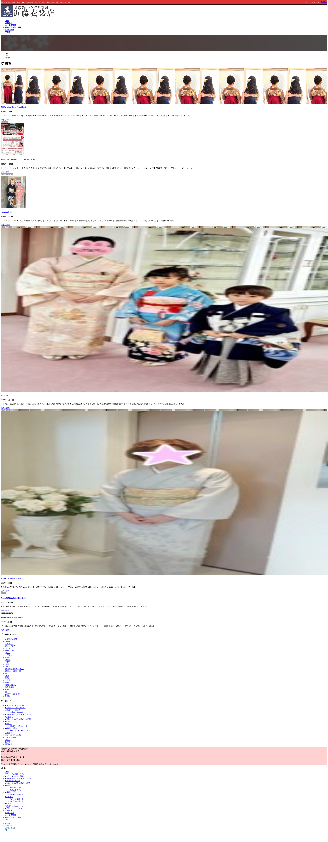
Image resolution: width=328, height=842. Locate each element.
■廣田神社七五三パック (14, 806)
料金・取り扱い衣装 (13, 735)
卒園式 (7, 657)
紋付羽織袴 (9, 687)
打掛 (7, 676)
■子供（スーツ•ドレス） (19, 730)
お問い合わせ (10, 828)
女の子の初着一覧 (17, 801)
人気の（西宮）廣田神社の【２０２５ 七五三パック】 (18, 159)
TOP (7, 772)
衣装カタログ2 (15, 790)
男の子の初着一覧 (17, 799)
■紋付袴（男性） (12, 728)
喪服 (7, 664)
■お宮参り (9, 717)
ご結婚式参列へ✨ (7, 212)
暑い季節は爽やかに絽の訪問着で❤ (12, 617)
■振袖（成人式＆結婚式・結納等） (18, 719)
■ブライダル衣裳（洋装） (15, 708)
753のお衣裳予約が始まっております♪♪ (13, 598)
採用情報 (8, 744)
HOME (7, 823)
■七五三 (8, 724)
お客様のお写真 (11, 639)
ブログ (7, 740)
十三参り (8, 655)
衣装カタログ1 (15, 788)
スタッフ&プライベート (14, 646)
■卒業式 (8, 721)
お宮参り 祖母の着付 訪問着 (11, 578)
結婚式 (7, 689)
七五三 (7, 653)
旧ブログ (8, 742)
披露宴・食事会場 (17, 712)
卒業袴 (7, 662)
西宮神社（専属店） (13, 694)
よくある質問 (10, 737)
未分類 (7, 680)
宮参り (7, 666)
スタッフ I (9, 644)
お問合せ (324, 2)
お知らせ (8, 641)
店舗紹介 (8, 826)
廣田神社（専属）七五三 (14, 669)
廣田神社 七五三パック (18, 726)
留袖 (7, 682)
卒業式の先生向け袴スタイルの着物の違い (14, 107)
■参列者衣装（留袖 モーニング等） (19, 714)
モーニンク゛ (10, 650)
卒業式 (7, 660)
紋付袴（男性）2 (16, 794)
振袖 (7, 678)
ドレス (7, 648)
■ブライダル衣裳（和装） (15, 705)
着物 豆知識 (10, 685)
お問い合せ (9, 813)
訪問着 (7, 696)
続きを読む (5, 120)
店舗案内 (8, 733)
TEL (6, 830)
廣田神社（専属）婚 (13, 671)
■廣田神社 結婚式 (12, 710)
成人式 (7, 673)
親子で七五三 (5, 395)
